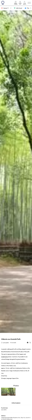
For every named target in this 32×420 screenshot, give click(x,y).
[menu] (29, 2)
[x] (30, 343)
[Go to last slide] (11, 8)
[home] (7, 3)
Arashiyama (4, 357)
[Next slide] (30, 8)
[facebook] (27, 343)
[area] (5, 8)
